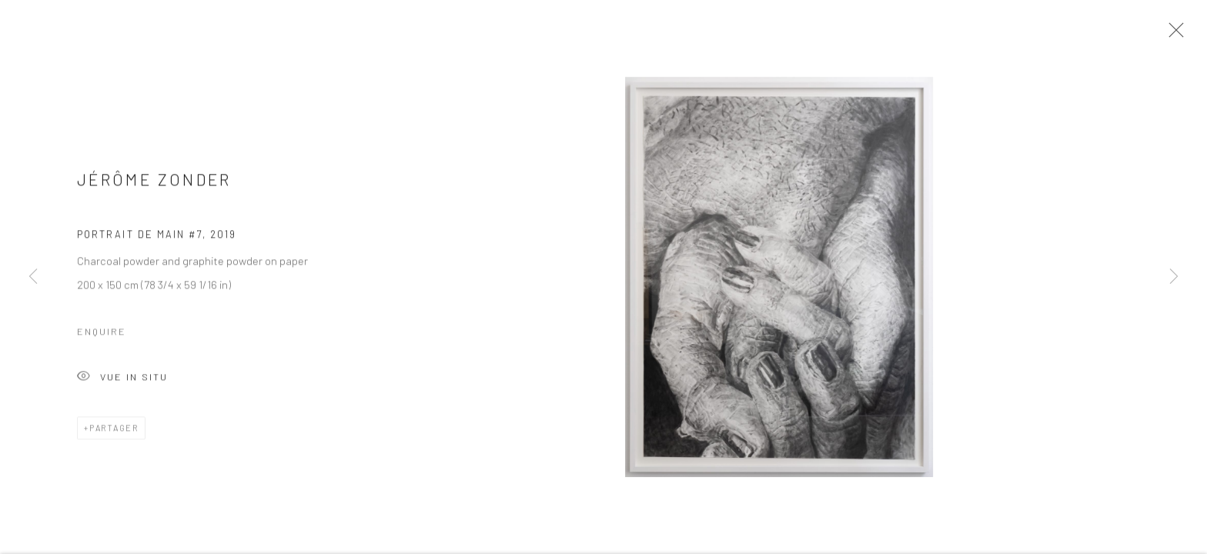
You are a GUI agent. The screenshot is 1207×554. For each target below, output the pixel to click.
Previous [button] (33, 277)
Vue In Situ (122, 381)
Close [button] (1172, 34)
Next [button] (1174, 277)
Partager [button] (114, 431)
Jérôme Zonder (154, 183)
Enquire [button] (101, 335)
